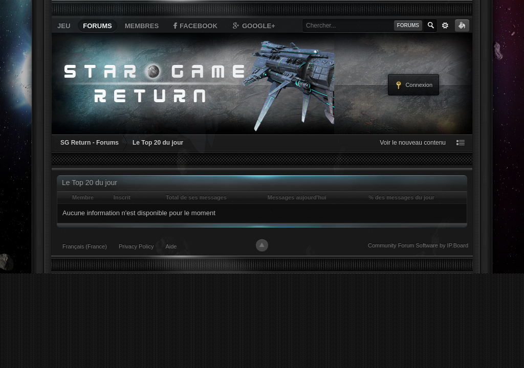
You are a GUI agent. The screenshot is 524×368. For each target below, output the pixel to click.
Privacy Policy (136, 246)
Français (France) (84, 246)
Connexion (413, 85)
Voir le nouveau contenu (413, 142)
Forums (97, 26)
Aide (171, 246)
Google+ (253, 25)
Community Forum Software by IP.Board (418, 245)
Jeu (63, 26)
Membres (142, 26)
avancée (445, 25)
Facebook (194, 25)
